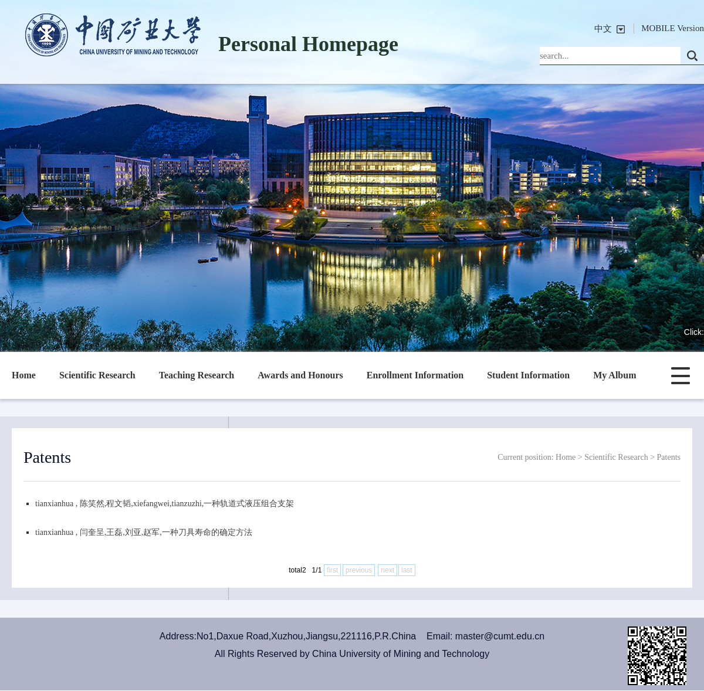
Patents (669, 457)
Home (24, 375)
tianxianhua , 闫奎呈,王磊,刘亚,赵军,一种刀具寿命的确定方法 (143, 532)
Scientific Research (97, 375)
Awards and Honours (300, 375)
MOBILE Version (672, 28)
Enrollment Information (415, 375)
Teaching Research (196, 375)
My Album (614, 375)
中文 (603, 28)
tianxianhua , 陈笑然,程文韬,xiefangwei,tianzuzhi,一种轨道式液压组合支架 (164, 503)
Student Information (528, 375)
